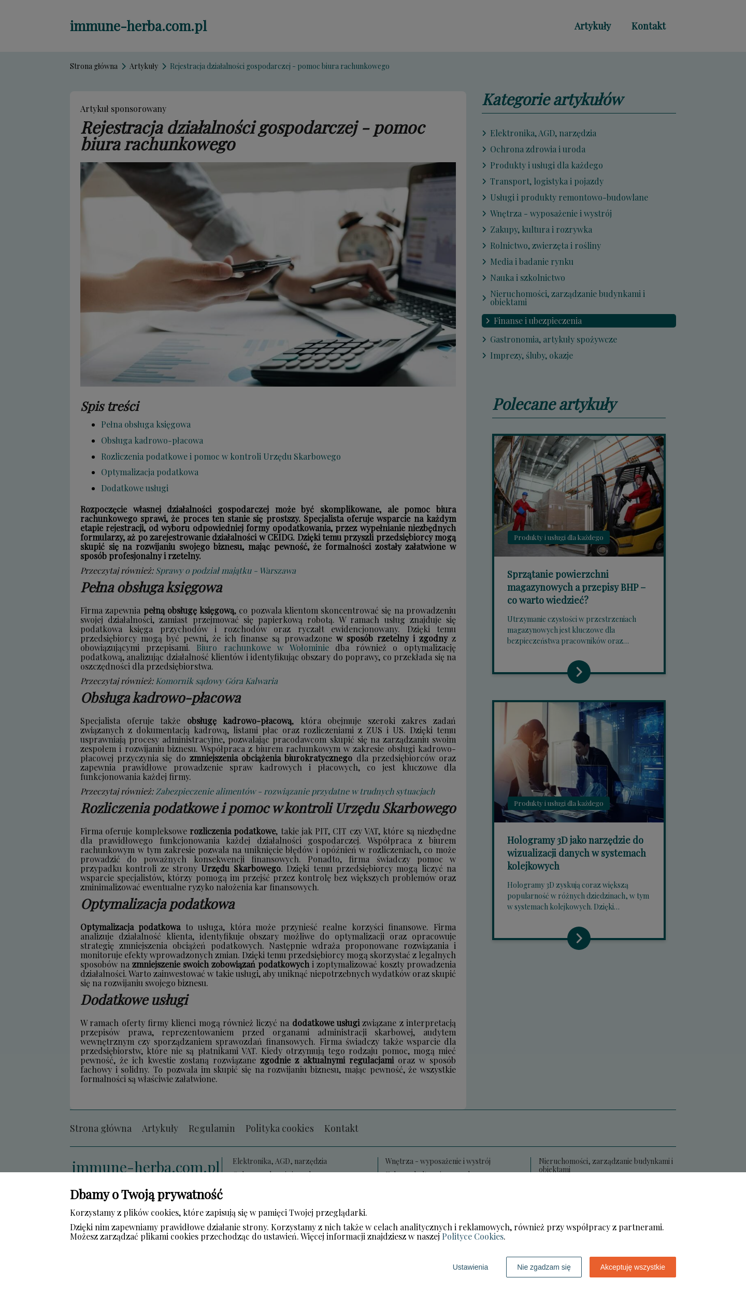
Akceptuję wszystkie (632, 1267)
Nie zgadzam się (544, 1267)
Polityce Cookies (473, 1236)
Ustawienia (470, 1267)
